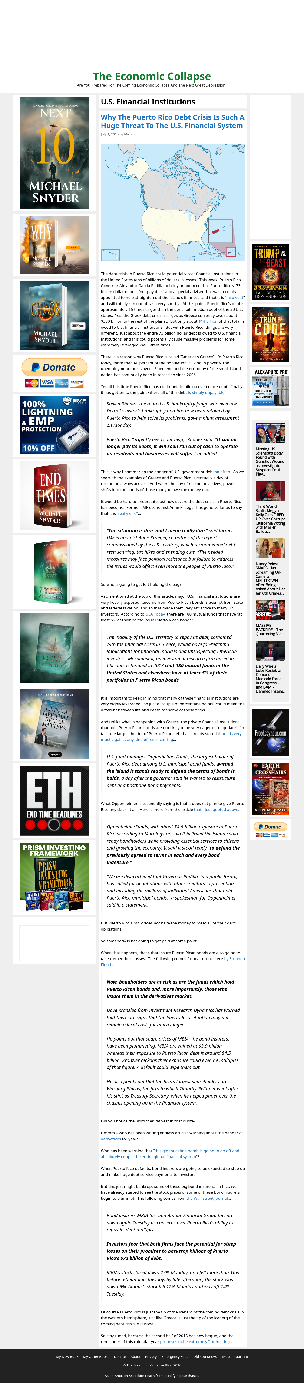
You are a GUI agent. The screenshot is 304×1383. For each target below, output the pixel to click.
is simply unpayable (206, 392)
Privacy (151, 1356)
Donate (120, 1356)
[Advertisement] (152, 37)
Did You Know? (205, 1356)
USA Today (155, 614)
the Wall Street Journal (207, 1198)
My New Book (67, 1356)
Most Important (235, 1356)
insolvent (234, 297)
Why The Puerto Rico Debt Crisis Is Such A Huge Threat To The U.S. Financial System (173, 121)
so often (222, 471)
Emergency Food (175, 1356)
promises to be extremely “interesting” (195, 1341)
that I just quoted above (216, 809)
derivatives (111, 1139)
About (136, 1356)
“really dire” (127, 513)
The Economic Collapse (152, 76)
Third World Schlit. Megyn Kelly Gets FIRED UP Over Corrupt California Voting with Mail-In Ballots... (270, 519)
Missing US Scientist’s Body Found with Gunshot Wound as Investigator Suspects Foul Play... (270, 461)
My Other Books (96, 1356)
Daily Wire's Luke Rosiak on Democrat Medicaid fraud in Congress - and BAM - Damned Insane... (270, 678)
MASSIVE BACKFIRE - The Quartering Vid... (270, 629)
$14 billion (208, 321)
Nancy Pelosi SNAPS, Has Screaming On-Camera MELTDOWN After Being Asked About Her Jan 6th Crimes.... (270, 578)
